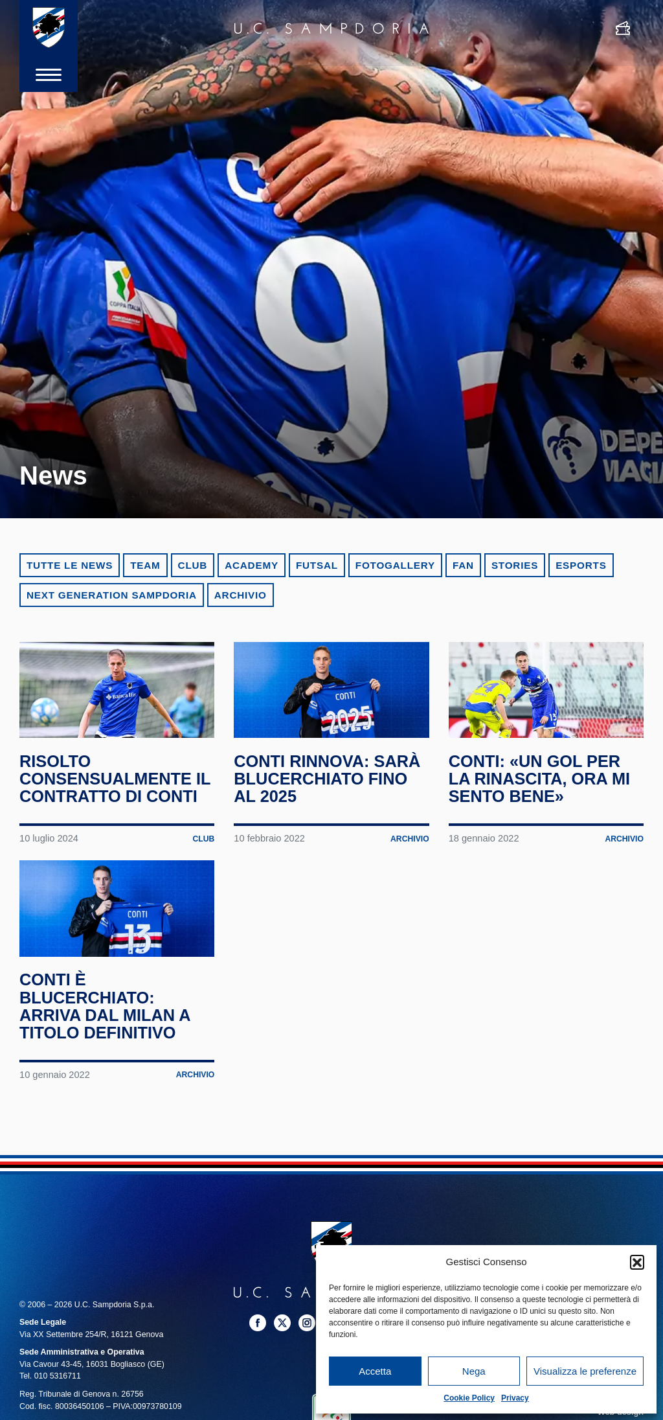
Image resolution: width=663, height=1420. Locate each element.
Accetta (375, 1371)
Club (193, 565)
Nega (474, 1371)
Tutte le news (70, 565)
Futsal (317, 565)
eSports (581, 565)
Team (145, 565)
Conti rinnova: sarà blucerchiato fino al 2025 (329, 791)
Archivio (240, 595)
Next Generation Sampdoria (112, 595)
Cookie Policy (469, 1398)
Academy (251, 565)
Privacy (515, 1398)
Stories (514, 565)
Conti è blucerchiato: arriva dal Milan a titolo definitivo (107, 1050)
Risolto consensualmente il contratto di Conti (107, 800)
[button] (637, 1261)
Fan (463, 565)
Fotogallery (395, 565)
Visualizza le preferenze (585, 1371)
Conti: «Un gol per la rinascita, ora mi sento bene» (542, 791)
